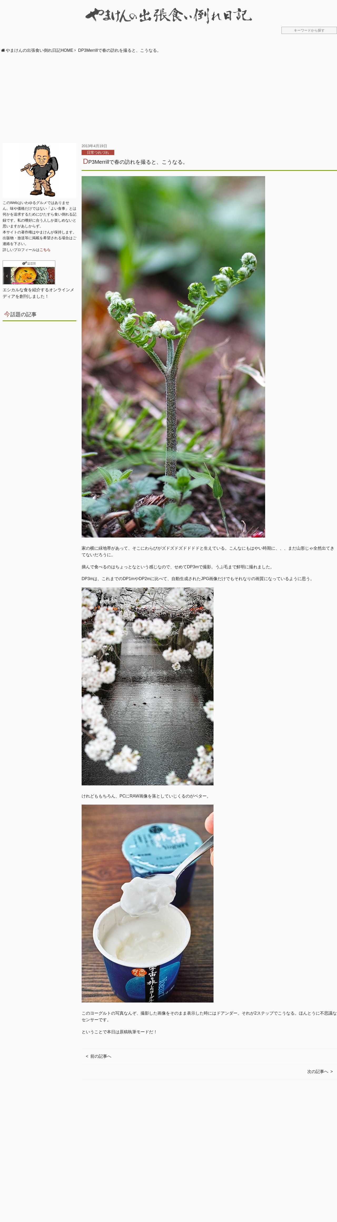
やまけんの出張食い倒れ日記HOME (39, 50)
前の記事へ (100, 1056)
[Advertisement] (168, 98)
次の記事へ (317, 1071)
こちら (45, 250)
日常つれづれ (98, 152)
